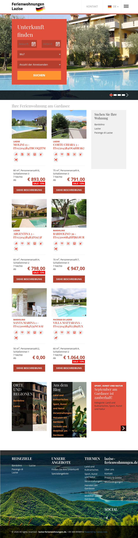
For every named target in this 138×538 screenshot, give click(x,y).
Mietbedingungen (113, 481)
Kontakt (108, 473)
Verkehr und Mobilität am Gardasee (60, 430)
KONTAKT (92, 6)
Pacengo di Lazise (103, 132)
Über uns (109, 469)
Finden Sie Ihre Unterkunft (65, 469)
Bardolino (99, 124)
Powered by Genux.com (95, 531)
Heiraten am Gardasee (91, 487)
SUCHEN (39, 75)
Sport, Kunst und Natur (91, 475)
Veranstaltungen (62, 412)
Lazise (97, 128)
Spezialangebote (60, 473)
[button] (127, 95)
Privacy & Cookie (113, 477)
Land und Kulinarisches (91, 468)
